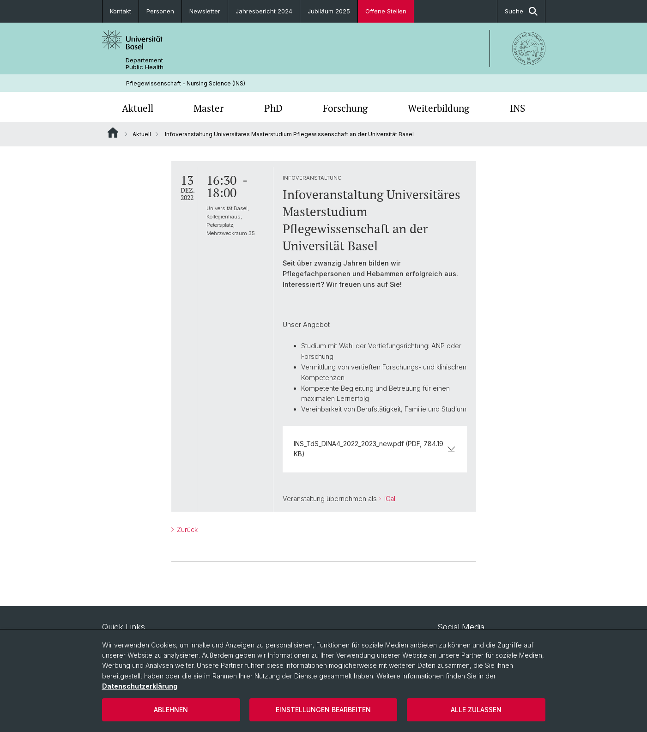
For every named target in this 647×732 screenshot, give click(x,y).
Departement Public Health (144, 64)
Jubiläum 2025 (329, 11)
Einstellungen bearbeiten (323, 710)
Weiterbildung (438, 108)
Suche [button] (521, 11)
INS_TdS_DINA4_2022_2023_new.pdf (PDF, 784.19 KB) (375, 449)
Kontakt (120, 11)
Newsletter (204, 11)
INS (517, 108)
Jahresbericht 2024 (264, 11)
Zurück (186, 529)
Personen (160, 11)
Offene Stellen (385, 11)
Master (208, 108)
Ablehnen (171, 710)
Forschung (345, 108)
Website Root (113, 132)
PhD (273, 108)
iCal (388, 499)
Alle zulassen (476, 710)
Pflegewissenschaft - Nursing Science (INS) (185, 83)
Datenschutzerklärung (139, 686)
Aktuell (137, 108)
